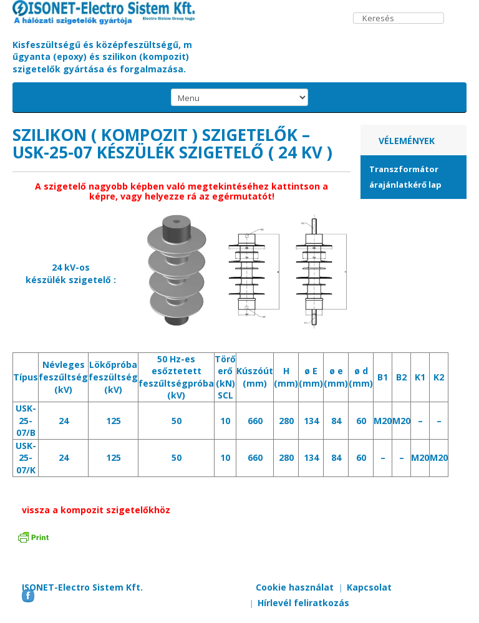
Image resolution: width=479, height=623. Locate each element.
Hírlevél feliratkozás (303, 603)
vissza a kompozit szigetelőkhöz (96, 510)
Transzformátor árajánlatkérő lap (405, 176)
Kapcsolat (369, 587)
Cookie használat (295, 587)
